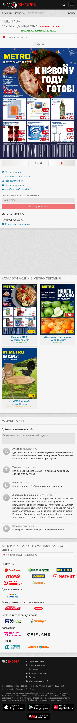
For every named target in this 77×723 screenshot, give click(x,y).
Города (30, 677)
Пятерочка (13, 570)
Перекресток (38, 570)
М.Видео (38, 608)
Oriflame (38, 634)
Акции (8, 13)
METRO (17, 13)
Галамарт (38, 621)
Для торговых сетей (36, 681)
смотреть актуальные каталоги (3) (38, 30)
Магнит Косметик (13, 634)
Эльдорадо (13, 608)
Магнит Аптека (13, 647)
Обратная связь (34, 661)
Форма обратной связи (16, 224)
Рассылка (31, 669)
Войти (71, 13)
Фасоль (38, 583)
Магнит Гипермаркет (13, 583)
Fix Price (13, 621)
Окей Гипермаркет (13, 576)
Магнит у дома (64, 576)
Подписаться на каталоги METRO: (20, 195)
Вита (38, 647)
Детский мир (13, 596)
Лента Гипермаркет (38, 576)
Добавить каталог (35, 665)
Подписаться (38, 206)
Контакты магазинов (36, 673)
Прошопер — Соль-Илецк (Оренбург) (19, 5)
